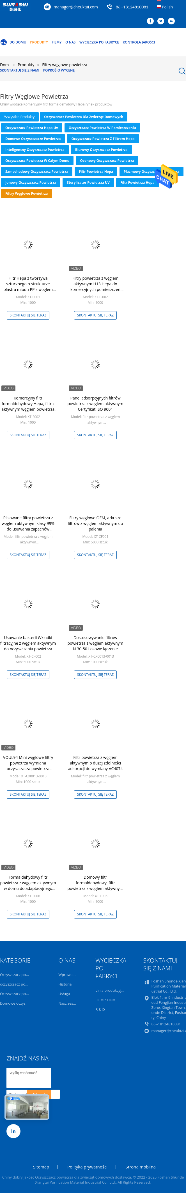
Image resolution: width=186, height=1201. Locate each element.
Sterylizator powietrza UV (88, 182)
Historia (65, 984)
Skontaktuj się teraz (28, 315)
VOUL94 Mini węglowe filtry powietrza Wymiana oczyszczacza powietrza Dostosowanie (28, 766)
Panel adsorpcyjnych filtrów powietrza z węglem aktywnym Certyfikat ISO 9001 (95, 403)
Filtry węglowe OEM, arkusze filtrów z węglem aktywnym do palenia (95, 523)
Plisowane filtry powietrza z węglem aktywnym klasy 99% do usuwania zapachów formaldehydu (28, 526)
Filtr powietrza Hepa (96, 171)
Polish (167, 7)
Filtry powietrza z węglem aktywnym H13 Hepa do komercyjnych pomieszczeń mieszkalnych (95, 286)
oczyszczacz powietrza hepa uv (31, 127)
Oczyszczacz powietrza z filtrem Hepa (102, 138)
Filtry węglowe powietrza (26, 193)
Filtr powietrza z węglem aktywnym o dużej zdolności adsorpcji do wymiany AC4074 (95, 763)
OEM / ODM (105, 999)
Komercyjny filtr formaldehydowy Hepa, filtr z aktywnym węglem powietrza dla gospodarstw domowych (28, 406)
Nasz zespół (68, 1003)
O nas (70, 42)
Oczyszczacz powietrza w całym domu (37, 160)
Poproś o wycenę (59, 70)
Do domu (13, 42)
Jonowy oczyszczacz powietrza (30, 182)
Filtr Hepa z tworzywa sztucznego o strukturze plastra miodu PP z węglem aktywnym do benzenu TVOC (28, 286)
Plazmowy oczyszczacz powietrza (151, 171)
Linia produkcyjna (110, 990)
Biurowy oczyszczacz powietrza (101, 149)
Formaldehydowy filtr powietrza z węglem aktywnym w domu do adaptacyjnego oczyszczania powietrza (28, 885)
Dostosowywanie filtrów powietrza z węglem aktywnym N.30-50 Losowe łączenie (95, 643)
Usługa (64, 993)
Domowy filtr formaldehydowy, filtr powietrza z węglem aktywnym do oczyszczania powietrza (95, 885)
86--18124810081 (132, 6)
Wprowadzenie (71, 974)
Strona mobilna (141, 1167)
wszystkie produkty (19, 116)
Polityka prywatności (87, 1167)
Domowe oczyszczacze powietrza (33, 138)
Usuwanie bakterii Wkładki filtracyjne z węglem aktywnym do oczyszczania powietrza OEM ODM (28, 646)
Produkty (39, 42)
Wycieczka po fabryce (99, 42)
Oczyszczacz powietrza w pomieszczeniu (102, 127)
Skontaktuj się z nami (19, 70)
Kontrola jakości (139, 42)
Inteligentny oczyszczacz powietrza (35, 149)
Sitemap (41, 1167)
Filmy (57, 42)
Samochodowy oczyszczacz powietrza (36, 171)
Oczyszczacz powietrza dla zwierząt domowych (83, 116)
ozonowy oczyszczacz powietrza (107, 160)
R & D (100, 1009)
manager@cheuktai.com (76, 7)
